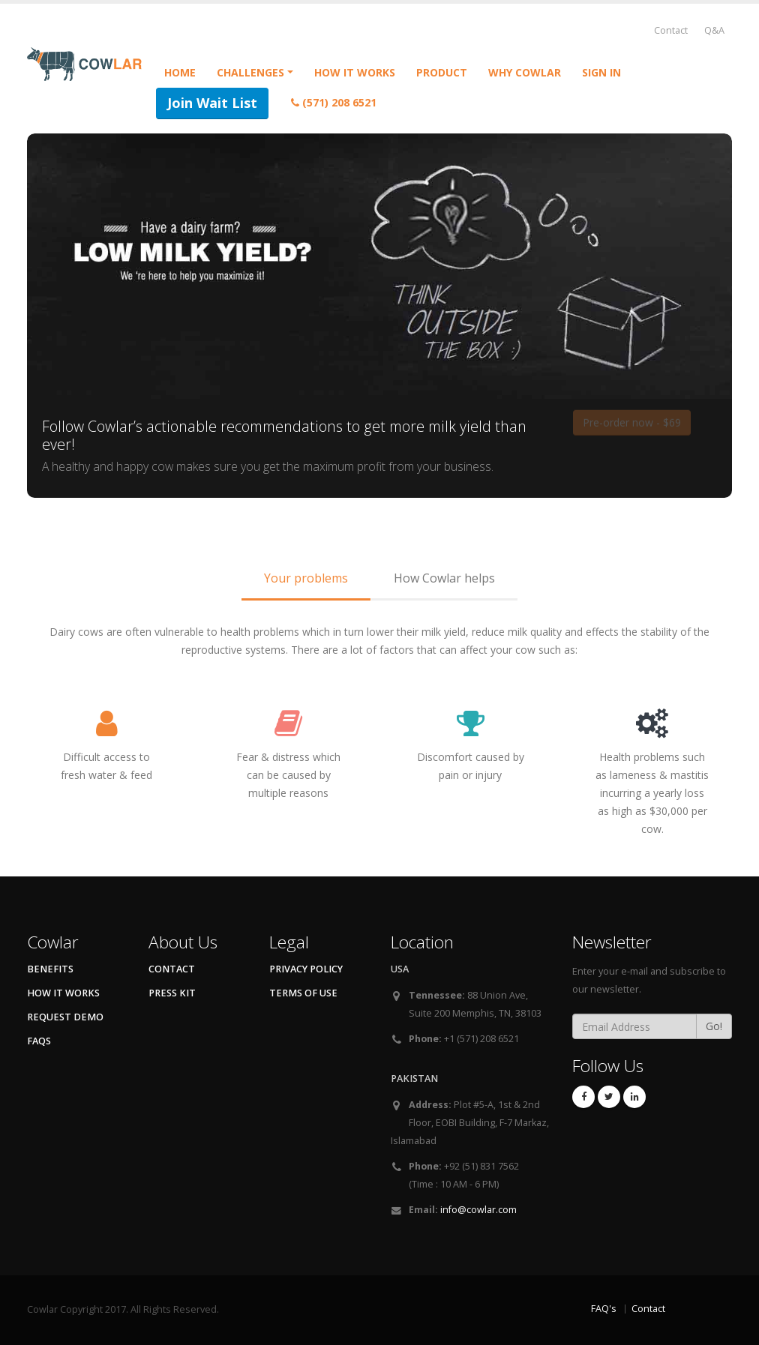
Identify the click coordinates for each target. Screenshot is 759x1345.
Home (180, 72)
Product (441, 72)
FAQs (39, 1041)
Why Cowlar (524, 72)
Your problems (306, 578)
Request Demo (65, 1017)
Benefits (50, 969)
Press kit (172, 993)
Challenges (250, 72)
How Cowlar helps (444, 578)
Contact (671, 30)
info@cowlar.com (478, 1209)
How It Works (63, 993)
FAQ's (603, 1308)
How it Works (354, 72)
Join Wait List (212, 103)
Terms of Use (303, 993)
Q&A (714, 30)
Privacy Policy (306, 969)
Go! (714, 1026)
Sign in (601, 72)
